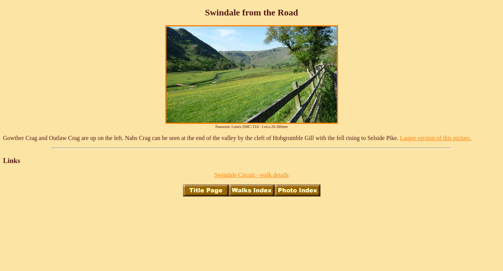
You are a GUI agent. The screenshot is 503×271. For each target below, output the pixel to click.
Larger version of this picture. (435, 138)
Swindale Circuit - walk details (251, 175)
